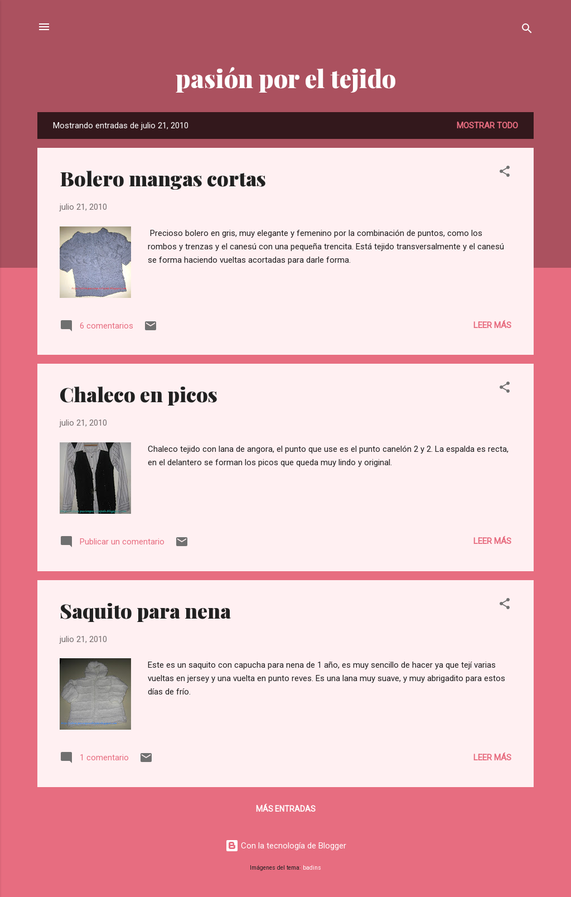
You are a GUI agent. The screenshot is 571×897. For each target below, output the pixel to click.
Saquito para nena (145, 610)
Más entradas (286, 808)
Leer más (492, 325)
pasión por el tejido (286, 77)
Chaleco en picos (138, 393)
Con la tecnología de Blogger (285, 846)
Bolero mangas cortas (163, 178)
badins (312, 867)
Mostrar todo (487, 125)
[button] (504, 173)
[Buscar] (527, 30)
